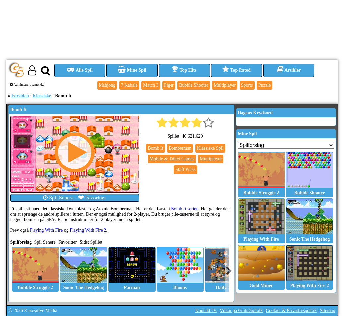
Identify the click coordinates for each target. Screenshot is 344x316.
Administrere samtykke (27, 84)
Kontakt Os (206, 310)
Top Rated (236, 70)
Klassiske (42, 95)
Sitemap (327, 310)
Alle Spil (80, 70)
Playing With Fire (46, 230)
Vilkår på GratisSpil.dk (241, 310)
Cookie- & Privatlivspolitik (291, 310)
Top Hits (184, 70)
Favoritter (92, 197)
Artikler (289, 70)
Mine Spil (132, 70)
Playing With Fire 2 (88, 230)
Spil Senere (58, 197)
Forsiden (20, 95)
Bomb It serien (184, 208)
